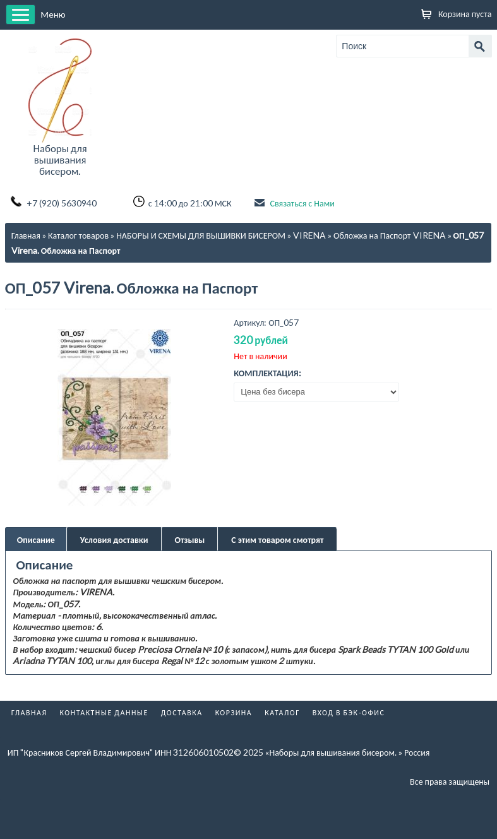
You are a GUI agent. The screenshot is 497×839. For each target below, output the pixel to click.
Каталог (282, 712)
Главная (25, 235)
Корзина (234, 712)
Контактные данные (104, 712)
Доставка (182, 712)
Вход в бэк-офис (349, 712)
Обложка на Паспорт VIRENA (389, 235)
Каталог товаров (78, 235)
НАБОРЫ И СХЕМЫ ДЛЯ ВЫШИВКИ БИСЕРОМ (200, 235)
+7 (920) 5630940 (62, 203)
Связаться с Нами (302, 203)
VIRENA (309, 235)
